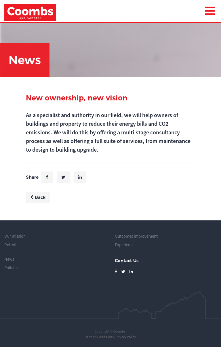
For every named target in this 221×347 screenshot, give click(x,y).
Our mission (15, 236)
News (9, 259)
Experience (124, 244)
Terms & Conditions (99, 337)
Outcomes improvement (136, 236)
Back (37, 197)
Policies (11, 267)
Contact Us (126, 260)
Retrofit (11, 244)
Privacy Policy (126, 337)
